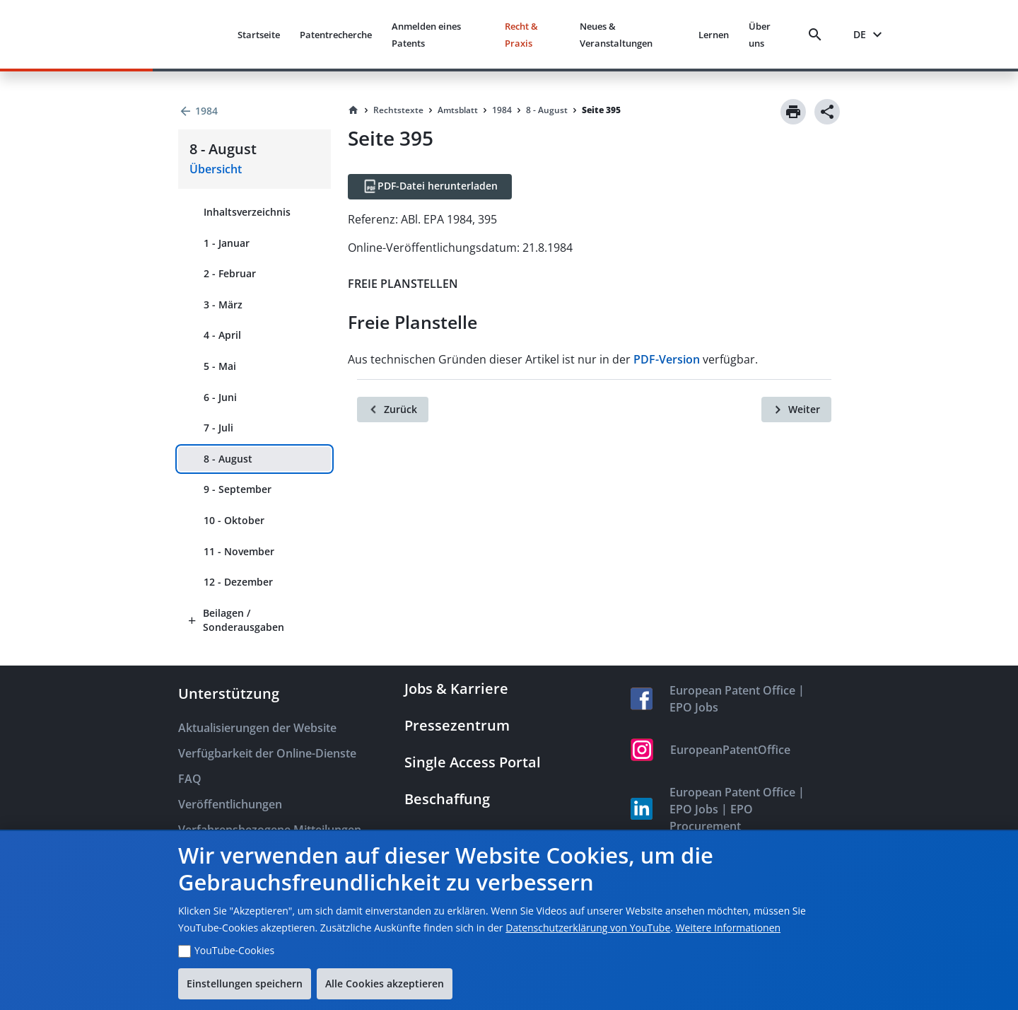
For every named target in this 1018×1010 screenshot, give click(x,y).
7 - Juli (218, 427)
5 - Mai (220, 366)
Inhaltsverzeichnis (247, 212)
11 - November (239, 551)
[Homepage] (353, 110)
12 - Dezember (238, 581)
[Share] (827, 111)
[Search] (818, 34)
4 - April (222, 335)
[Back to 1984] (254, 111)
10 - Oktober (234, 520)
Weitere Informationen (728, 927)
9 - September (237, 489)
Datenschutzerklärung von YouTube (587, 927)
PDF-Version (666, 359)
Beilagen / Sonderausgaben (243, 620)
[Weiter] (796, 409)
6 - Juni (220, 397)
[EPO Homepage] (173, 34)
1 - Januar (227, 243)
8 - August (228, 458)
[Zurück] (392, 409)
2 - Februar (230, 273)
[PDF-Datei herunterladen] (430, 186)
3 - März (223, 304)
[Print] (793, 111)
